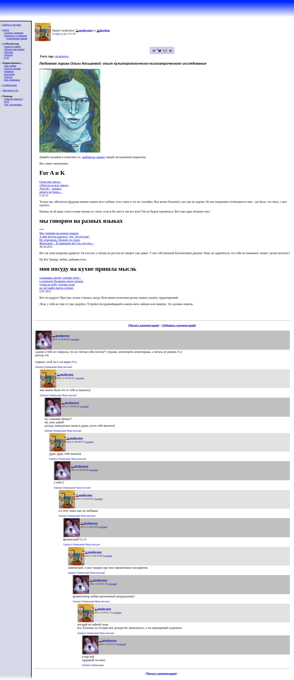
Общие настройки (14, 49)
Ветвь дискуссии (64, 367)
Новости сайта (12, 46)
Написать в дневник (15, 35)
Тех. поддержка (13, 104)
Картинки (9, 74)
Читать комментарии (143, 325)
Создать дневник (13, 32)
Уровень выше (50, 367)
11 (62, 33)
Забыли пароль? (13, 99)
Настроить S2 (10, 90)
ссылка (74, 339)
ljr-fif (6, 57)
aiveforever (62, 56)
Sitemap (8, 52)
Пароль (8, 77)
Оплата (8, 55)
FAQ (6, 101)
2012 (57, 33)
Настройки (10, 65)
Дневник (9, 71)
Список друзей (12, 68)
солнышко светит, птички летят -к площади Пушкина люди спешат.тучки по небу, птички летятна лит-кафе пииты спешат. (61, 283)
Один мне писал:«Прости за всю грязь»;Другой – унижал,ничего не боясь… (54, 187)
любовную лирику (93, 157)
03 (65, 33)
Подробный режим (16, 38)
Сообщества (10, 85)
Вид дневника (12, 80)
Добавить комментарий (179, 325)
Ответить (39, 367)
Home (6, 30)
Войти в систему (12, 24)
